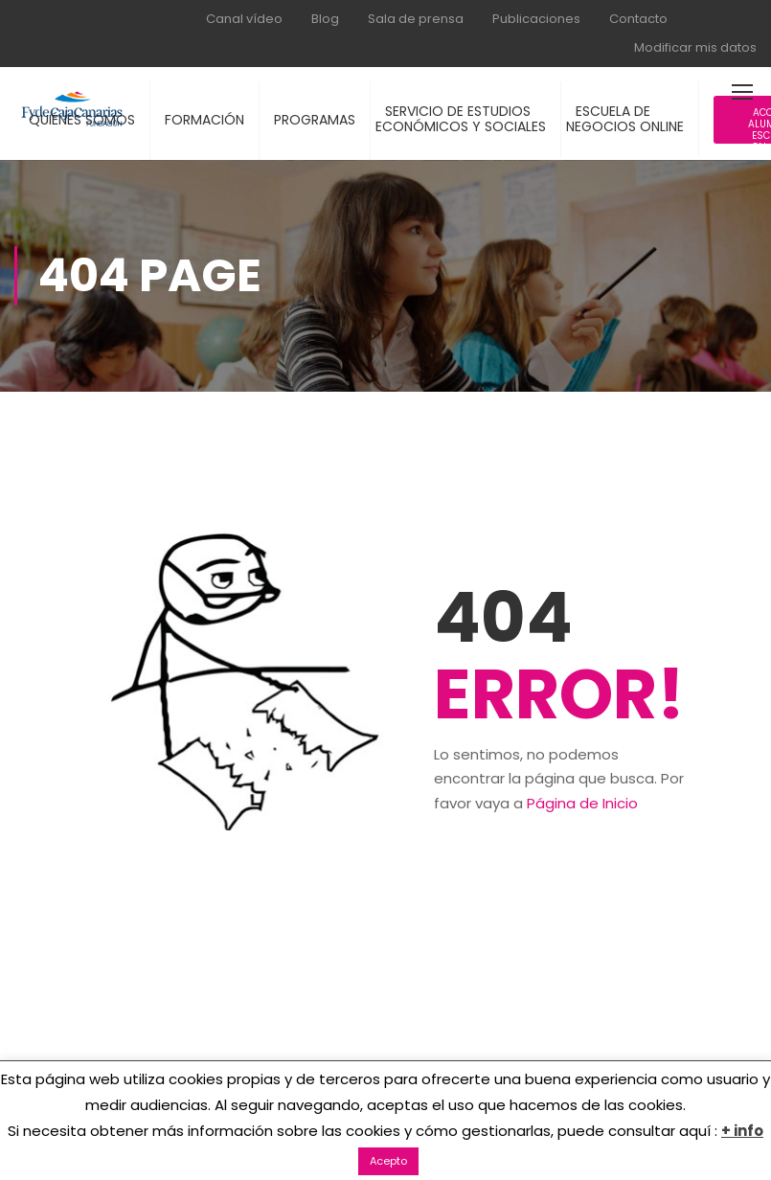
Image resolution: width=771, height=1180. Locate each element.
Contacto (638, 19)
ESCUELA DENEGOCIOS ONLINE (625, 119)
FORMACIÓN (204, 119)
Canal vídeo (244, 19)
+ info (742, 1131)
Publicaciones (536, 19)
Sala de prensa (416, 19)
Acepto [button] (388, 1161)
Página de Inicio (582, 803)
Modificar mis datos (695, 47)
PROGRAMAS (314, 119)
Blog (325, 19)
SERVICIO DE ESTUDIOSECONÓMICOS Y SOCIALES (460, 119)
